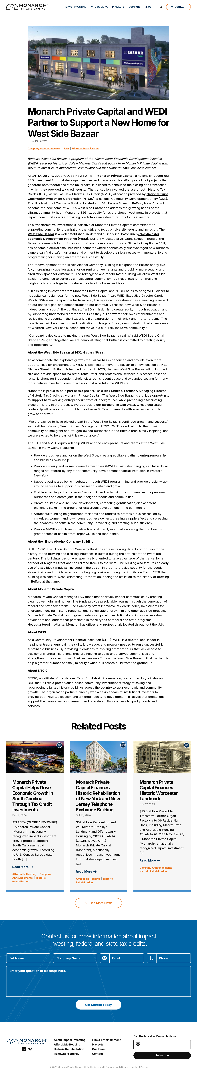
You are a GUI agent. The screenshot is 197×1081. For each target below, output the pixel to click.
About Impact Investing (70, 1039)
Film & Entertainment (106, 1039)
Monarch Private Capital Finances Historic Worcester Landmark (159, 790)
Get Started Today (98, 1005)
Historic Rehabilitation (85, 148)
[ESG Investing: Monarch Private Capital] (27, 6)
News (148, 7)
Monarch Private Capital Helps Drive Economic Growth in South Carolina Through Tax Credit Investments (32, 795)
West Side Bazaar (41, 234)
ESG (66, 148)
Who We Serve (99, 7)
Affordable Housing (24, 874)
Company (134, 7)
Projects (118, 7)
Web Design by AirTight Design (132, 1067)
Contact (97, 1053)
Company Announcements (44, 148)
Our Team (99, 1049)
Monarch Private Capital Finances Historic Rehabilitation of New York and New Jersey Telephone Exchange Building (98, 795)
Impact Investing (75, 7)
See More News (99, 903)
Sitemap (110, 1067)
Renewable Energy (66, 1053)
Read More (22, 867)
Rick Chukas (113, 391)
